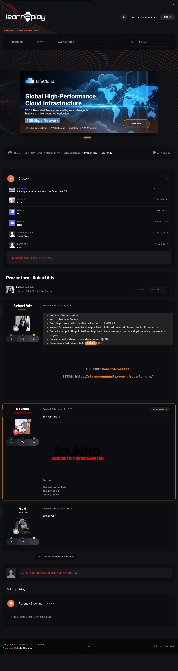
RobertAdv (22, 305)
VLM (22, 508)
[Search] (142, 42)
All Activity (66, 42)
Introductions (46, 291)
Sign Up (168, 17)
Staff (40, 42)
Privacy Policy (26, 644)
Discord (17, 42)
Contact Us (43, 644)
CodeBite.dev (24, 648)
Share (139, 289)
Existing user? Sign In (144, 17)
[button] (89, 137)
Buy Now (136, 123)
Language (9, 644)
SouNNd (22, 409)
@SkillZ (91, 343)
